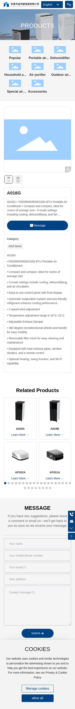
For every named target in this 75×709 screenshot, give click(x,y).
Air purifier (37, 74)
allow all (37, 698)
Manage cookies (37, 688)
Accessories (37, 91)
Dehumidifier (60, 58)
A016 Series (15, 246)
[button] (5, 483)
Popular (15, 58)
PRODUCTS (37, 25)
